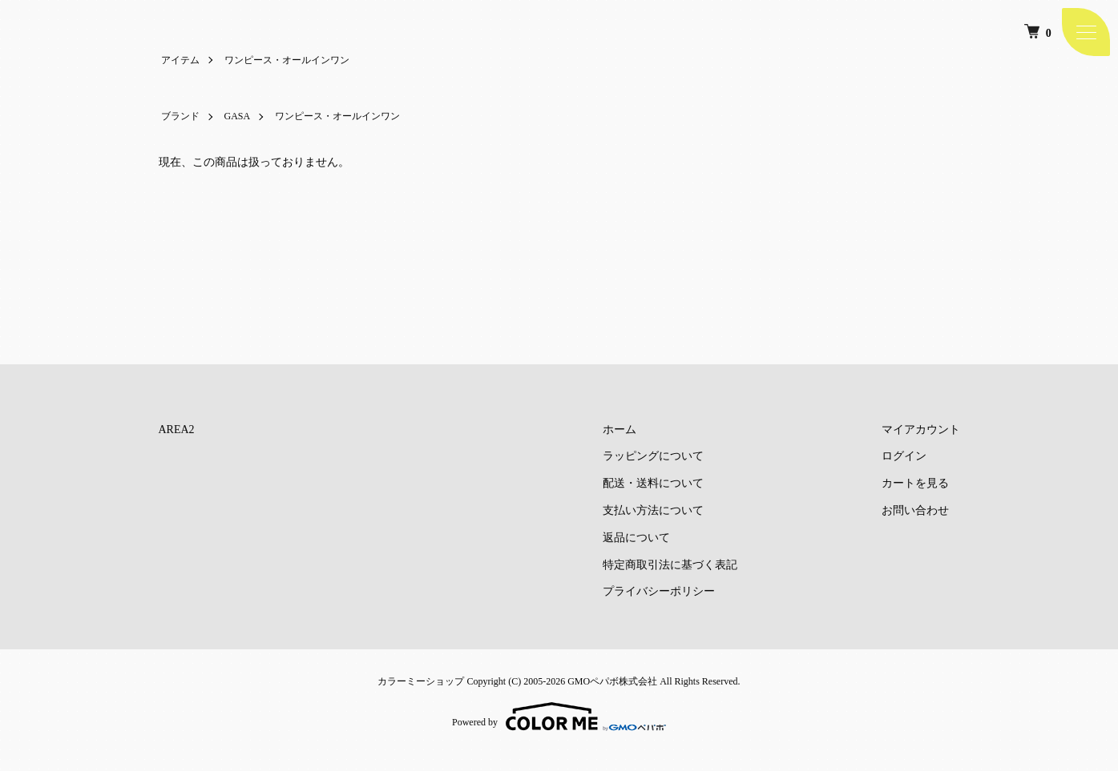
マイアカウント (921, 430)
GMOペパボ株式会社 (612, 681)
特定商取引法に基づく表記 (670, 565)
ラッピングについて (653, 456)
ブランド (180, 116)
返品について (636, 538)
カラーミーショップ (420, 681)
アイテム (180, 60)
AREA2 (177, 430)
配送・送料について (653, 483)
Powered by (559, 716)
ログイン (904, 456)
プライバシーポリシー (659, 591)
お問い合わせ (915, 510)
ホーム (619, 430)
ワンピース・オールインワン (286, 60)
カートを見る (915, 483)
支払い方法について (653, 510)
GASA (237, 116)
